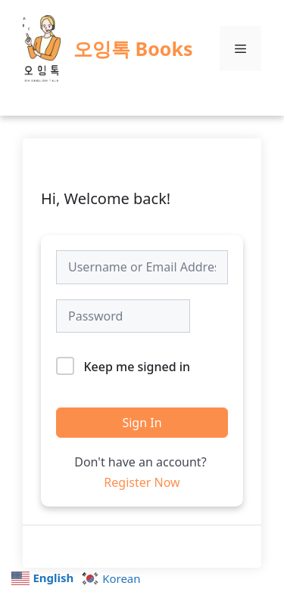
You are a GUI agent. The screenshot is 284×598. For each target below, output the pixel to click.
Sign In (141, 422)
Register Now (141, 482)
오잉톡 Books (132, 48)
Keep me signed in (136, 366)
